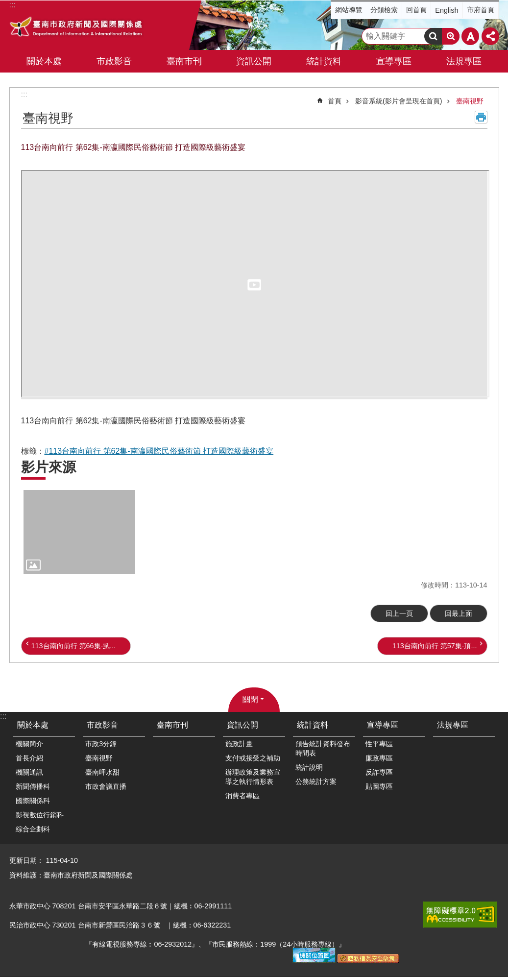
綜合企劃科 (33, 829)
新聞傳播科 (33, 786)
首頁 (334, 101)
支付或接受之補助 (252, 758)
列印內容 (481, 117)
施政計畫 (239, 744)
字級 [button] (470, 36)
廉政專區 (379, 758)
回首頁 (416, 10)
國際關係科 (33, 801)
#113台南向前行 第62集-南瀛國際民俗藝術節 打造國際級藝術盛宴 (159, 451)
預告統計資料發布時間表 (322, 748)
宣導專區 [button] (393, 61)
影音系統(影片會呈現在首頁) (398, 101)
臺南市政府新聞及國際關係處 (76, 27)
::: (24, 94)
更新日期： (26, 860)
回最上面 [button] (458, 613)
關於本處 (32, 725)
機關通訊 (29, 772)
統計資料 (312, 725)
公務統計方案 (316, 781)
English (446, 10)
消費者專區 (242, 796)
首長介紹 (29, 758)
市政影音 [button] (114, 61)
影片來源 (48, 467)
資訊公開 (242, 725)
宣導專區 (382, 725)
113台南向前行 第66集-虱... (73, 646)
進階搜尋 (451, 36)
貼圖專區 (379, 786)
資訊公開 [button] (253, 61)
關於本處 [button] (44, 61)
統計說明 (309, 767)
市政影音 (102, 725)
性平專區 (379, 744)
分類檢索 (384, 10)
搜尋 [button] (433, 36)
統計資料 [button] (323, 61)
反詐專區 (379, 772)
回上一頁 (399, 613)
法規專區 (464, 61)
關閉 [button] (250, 699)
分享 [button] (490, 36)
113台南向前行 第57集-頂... (434, 646)
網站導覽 (349, 10)
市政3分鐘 (101, 744)
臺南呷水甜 (102, 772)
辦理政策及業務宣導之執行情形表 (252, 776)
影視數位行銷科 (40, 815)
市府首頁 (480, 10)
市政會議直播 (105, 786)
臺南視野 (470, 101)
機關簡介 (29, 744)
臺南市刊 (184, 61)
